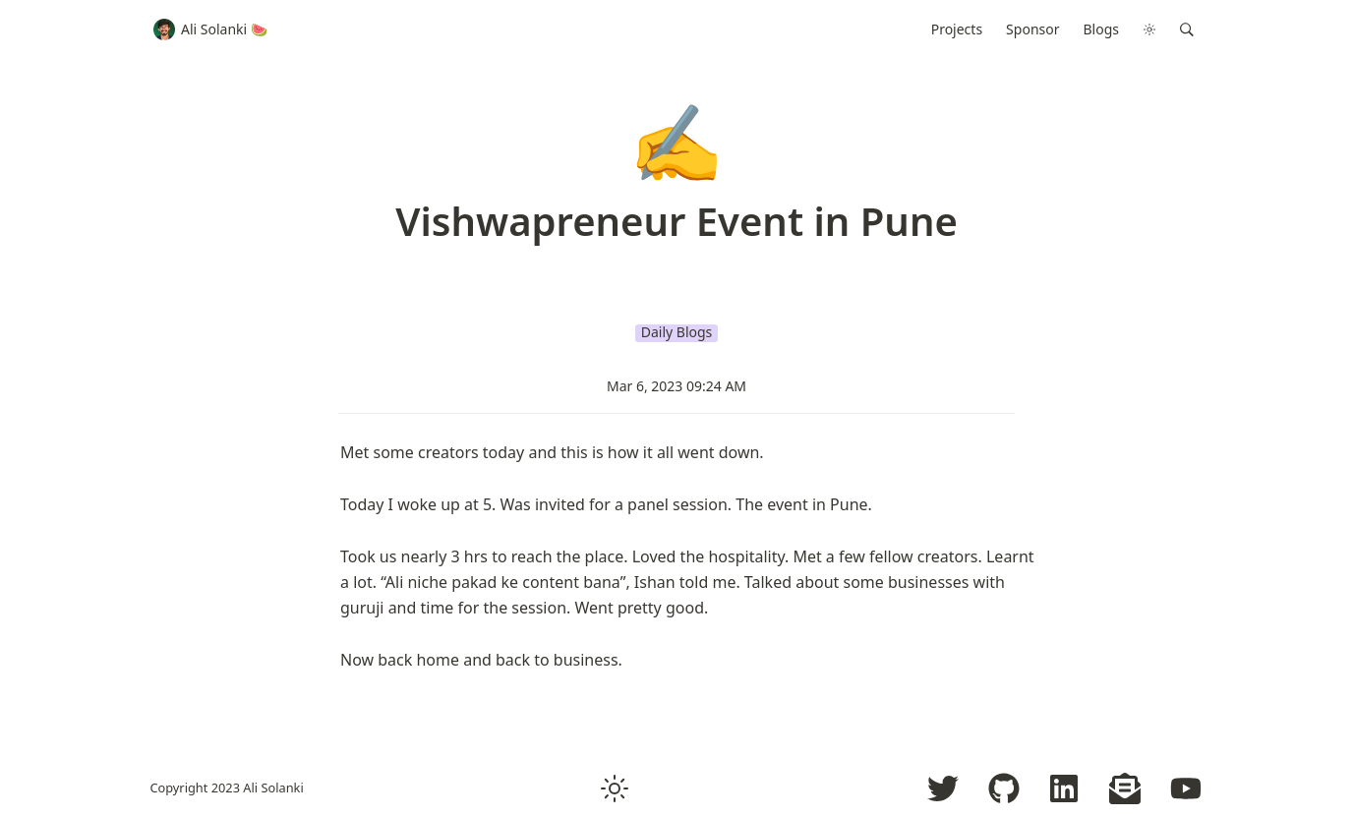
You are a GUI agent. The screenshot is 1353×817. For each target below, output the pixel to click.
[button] (1187, 29)
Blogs (1102, 29)
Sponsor (1032, 29)
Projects (956, 29)
